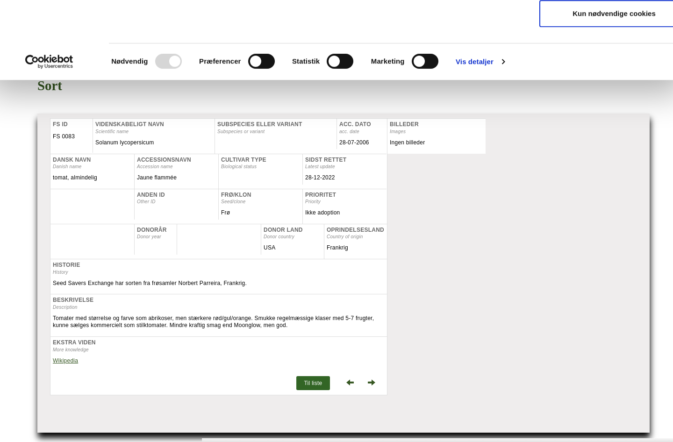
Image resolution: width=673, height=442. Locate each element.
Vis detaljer (475, 134)
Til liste (313, 383)
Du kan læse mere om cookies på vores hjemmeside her (422, 67)
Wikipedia (65, 360)
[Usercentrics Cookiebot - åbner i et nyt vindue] (49, 134)
